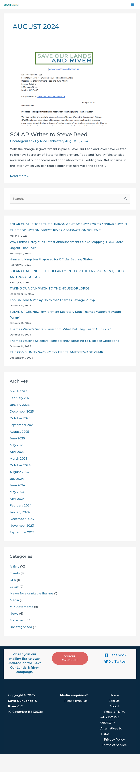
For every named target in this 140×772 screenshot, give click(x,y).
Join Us (114, 701)
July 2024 (17, 479)
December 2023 (22, 519)
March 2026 (18, 391)
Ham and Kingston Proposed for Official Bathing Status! (52, 259)
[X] (115, 661)
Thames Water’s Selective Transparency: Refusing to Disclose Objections (64, 341)
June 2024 (17, 485)
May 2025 (17, 445)
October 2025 (20, 418)
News (14, 613)
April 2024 (17, 498)
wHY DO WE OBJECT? (109, 720)
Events (15, 573)
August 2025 (19, 431)
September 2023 (22, 532)
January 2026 (20, 405)
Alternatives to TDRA (111, 731)
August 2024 (19, 472)
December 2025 (22, 411)
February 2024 (20, 505)
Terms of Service (114, 745)
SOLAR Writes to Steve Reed (49, 134)
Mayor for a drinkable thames (31, 593)
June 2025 (17, 438)
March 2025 (18, 458)
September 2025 (22, 425)
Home (114, 695)
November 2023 (22, 525)
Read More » (19, 176)
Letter (14, 586)
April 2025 (17, 452)
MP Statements (21, 607)
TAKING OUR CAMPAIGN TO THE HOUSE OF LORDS (50, 288)
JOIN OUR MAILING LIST (70, 658)
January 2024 (20, 512)
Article (14, 566)
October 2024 (20, 465)
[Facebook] (115, 655)
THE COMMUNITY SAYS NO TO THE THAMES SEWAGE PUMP (56, 352)
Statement (18, 620)
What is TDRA (114, 711)
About (114, 706)
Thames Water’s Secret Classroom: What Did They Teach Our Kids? (60, 329)
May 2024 (17, 492)
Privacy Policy (114, 739)
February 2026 (20, 398)
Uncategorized (21, 141)
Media (14, 600)
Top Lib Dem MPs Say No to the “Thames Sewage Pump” (53, 300)
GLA (13, 580)
